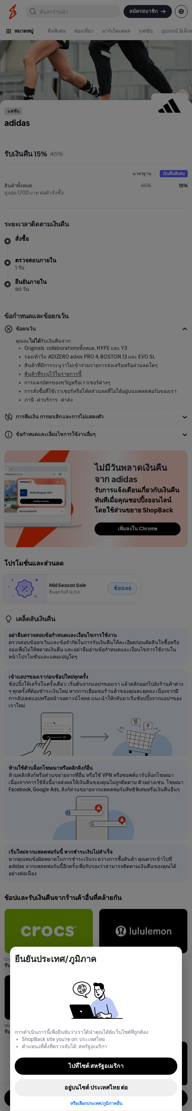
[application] (173, 1092)
